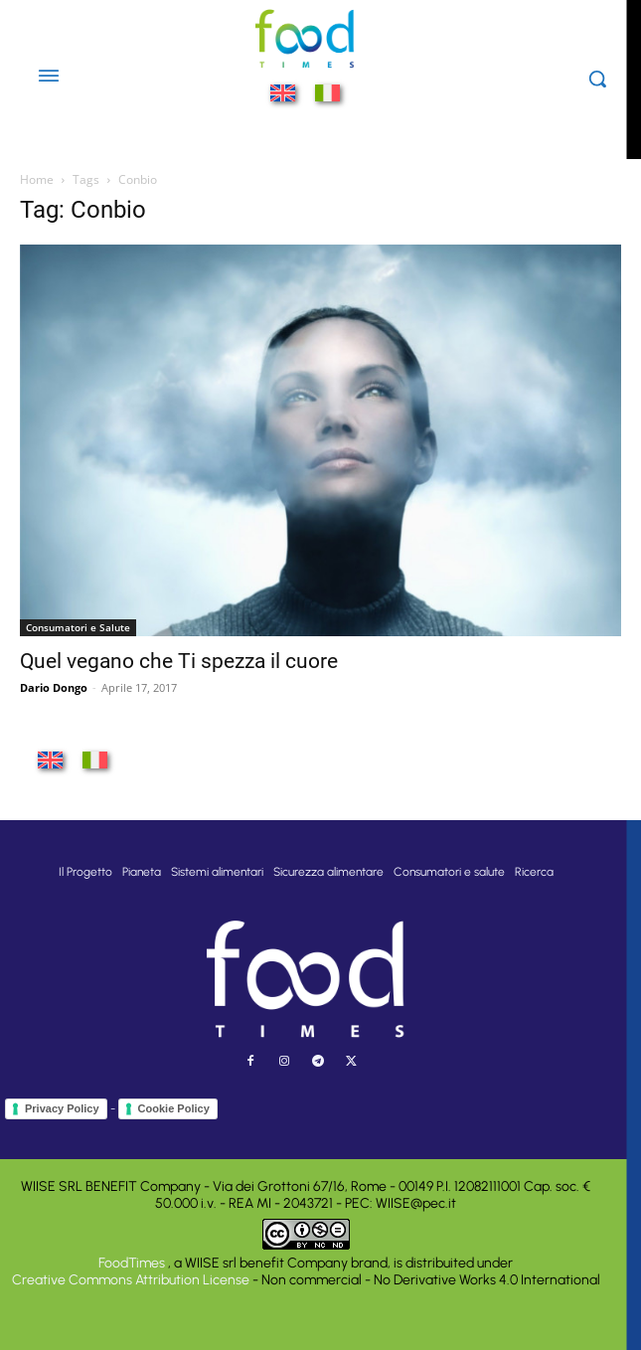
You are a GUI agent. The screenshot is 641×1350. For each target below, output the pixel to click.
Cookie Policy (174, 1108)
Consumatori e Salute (78, 627)
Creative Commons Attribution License (130, 1279)
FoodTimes (133, 1263)
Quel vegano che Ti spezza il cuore (179, 661)
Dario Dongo (53, 687)
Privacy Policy (62, 1108)
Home (37, 179)
